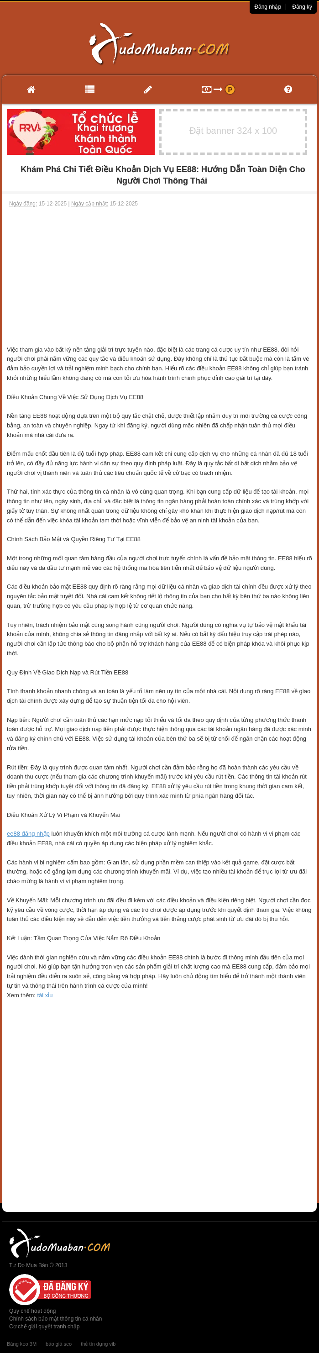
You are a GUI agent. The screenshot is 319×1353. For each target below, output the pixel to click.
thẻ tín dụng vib (98, 1344)
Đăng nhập (267, 7)
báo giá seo (59, 1344)
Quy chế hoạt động (32, 1311)
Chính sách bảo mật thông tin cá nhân (55, 1319)
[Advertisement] (159, 277)
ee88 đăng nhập (28, 833)
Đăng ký (302, 7)
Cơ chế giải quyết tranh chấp (44, 1326)
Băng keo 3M (22, 1344)
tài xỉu (44, 995)
